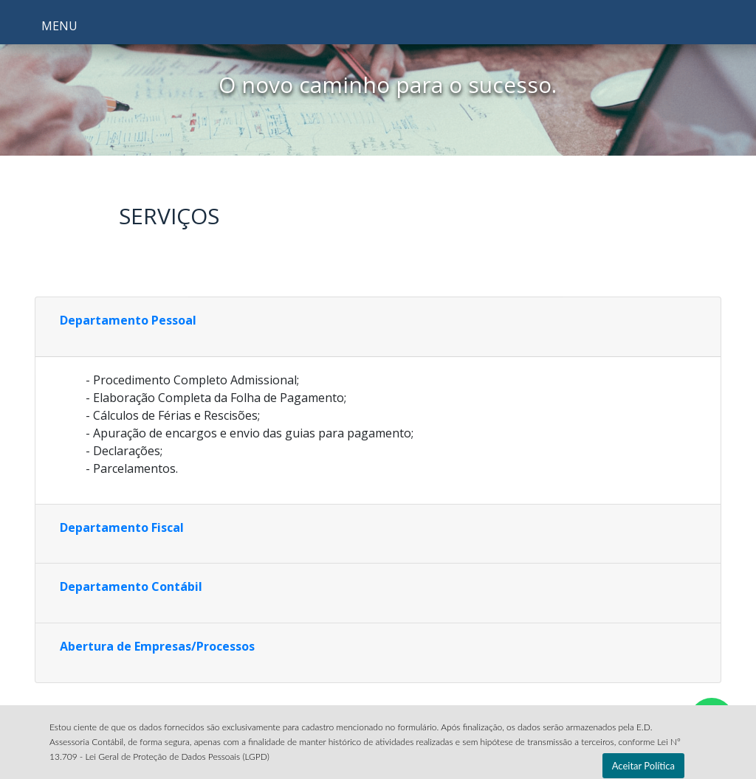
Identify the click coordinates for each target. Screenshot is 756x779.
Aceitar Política (643, 766)
